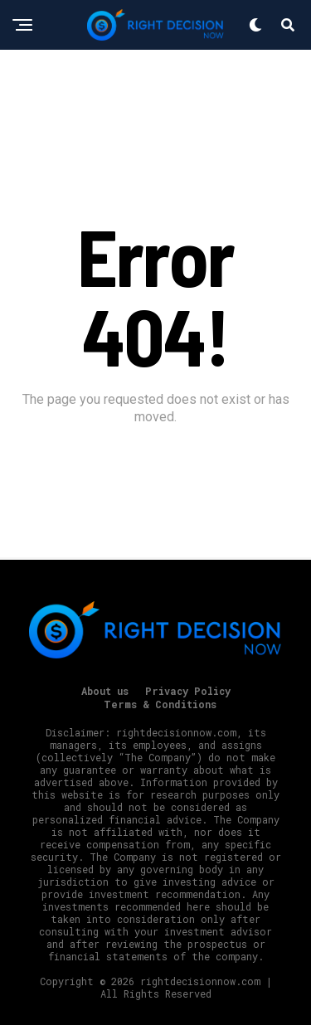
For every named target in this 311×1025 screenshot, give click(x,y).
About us (105, 690)
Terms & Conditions (160, 704)
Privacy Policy (188, 690)
